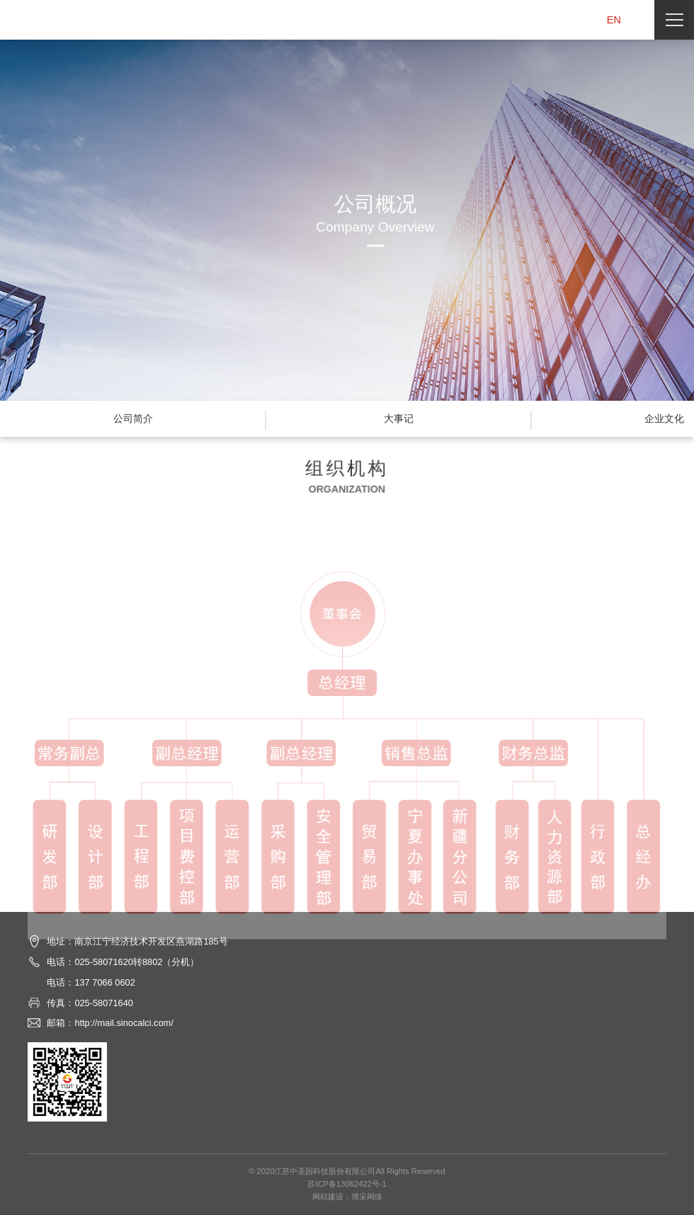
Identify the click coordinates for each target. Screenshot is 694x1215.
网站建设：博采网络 (347, 1196)
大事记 (399, 418)
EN (614, 19)
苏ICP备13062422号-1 (346, 1184)
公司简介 (133, 418)
